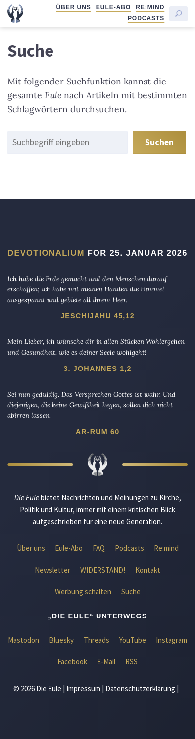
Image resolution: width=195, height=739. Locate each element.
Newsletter (52, 570)
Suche (131, 591)
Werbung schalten (83, 591)
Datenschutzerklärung (140, 688)
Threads (96, 640)
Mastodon (23, 640)
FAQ (99, 548)
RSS (131, 661)
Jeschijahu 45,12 (97, 316)
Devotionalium (46, 252)
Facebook (72, 661)
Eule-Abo (113, 7)
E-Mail (106, 661)
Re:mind (150, 7)
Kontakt (147, 570)
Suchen (159, 142)
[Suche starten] (178, 13)
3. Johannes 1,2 (97, 368)
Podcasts (146, 18)
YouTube (132, 640)
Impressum (83, 688)
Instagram (171, 640)
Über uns (73, 7)
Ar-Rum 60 (98, 432)
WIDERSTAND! (102, 570)
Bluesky (61, 640)
